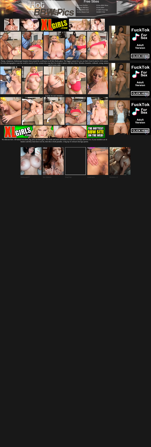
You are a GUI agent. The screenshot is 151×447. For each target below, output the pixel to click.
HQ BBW (101, 7)
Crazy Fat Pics (83, 5)
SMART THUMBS (80, 379)
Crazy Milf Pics (84, 7)
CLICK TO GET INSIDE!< (54, 96)
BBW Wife (101, 12)
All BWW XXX (84, 10)
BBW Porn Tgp (103, 10)
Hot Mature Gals (84, 12)
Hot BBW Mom (103, 5)
